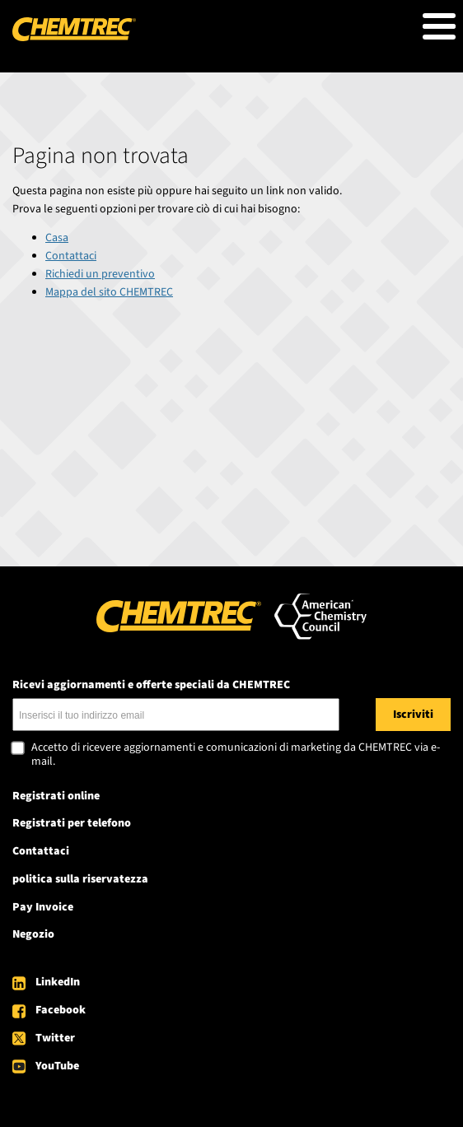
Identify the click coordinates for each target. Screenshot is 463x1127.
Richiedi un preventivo (100, 274)
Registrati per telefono (71, 823)
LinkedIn (57, 982)
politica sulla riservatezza (80, 879)
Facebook (60, 1010)
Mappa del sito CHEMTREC (109, 292)
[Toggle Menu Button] (439, 26)
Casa (56, 238)
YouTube (57, 1066)
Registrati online (56, 796)
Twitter (55, 1038)
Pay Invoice (42, 907)
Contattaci (70, 256)
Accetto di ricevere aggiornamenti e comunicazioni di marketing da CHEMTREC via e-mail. (235, 755)
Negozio (33, 934)
